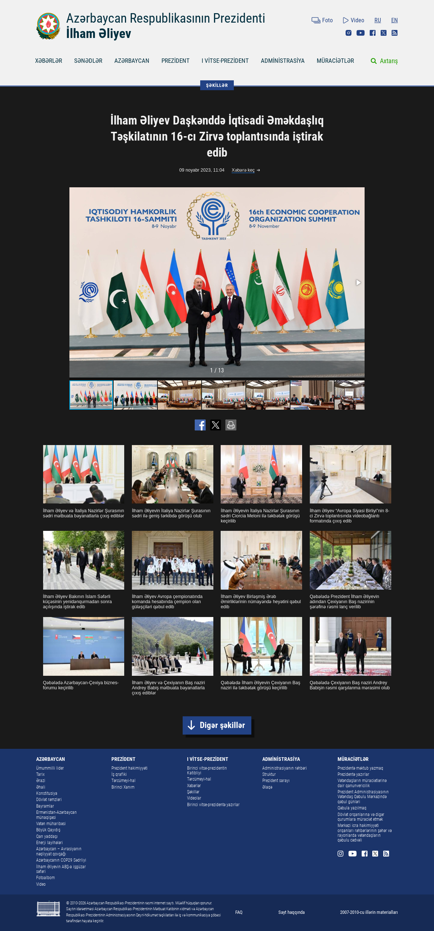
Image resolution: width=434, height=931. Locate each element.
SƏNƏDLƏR (88, 60)
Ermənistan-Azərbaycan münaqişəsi (56, 815)
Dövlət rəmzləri (49, 799)
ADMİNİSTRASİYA (283, 60)
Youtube (361, 33)
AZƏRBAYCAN (131, 60)
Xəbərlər (194, 785)
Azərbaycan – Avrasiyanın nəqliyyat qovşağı (58, 851)
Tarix (40, 774)
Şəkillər (193, 791)
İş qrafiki (119, 774)
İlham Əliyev (98, 33)
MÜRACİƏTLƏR (335, 60)
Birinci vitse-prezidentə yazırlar (213, 804)
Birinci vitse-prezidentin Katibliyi (207, 770)
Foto (327, 20)
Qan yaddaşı (47, 836)
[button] (358, 282)
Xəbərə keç (243, 170)
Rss (394, 33)
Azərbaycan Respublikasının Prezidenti (165, 18)
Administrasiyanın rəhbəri (284, 768)
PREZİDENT (175, 60)
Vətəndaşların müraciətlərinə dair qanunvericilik (362, 783)
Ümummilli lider (50, 768)
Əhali (40, 787)
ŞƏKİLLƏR (217, 85)
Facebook (373, 33)
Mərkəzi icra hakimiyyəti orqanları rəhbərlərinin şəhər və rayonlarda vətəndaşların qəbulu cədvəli (365, 833)
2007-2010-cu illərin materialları (369, 912)
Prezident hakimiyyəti (129, 768)
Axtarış (389, 61)
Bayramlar (45, 806)
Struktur (269, 774)
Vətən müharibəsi (51, 823)
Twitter (384, 33)
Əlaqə (267, 787)
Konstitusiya (46, 793)
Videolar (194, 798)
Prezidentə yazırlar (353, 774)
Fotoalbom (45, 877)
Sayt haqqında (291, 912)
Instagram (348, 33)
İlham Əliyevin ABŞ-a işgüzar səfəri (61, 869)
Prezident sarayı (276, 780)
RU (377, 20)
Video (357, 20)
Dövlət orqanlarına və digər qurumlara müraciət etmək (361, 817)
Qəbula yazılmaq (352, 808)
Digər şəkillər (222, 725)
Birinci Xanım (122, 787)
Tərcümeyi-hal (123, 780)
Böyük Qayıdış (48, 829)
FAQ (239, 912)
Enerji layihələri (49, 842)
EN (394, 20)
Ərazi (40, 780)
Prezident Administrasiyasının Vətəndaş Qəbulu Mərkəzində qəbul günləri (363, 796)
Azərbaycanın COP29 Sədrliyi (61, 860)
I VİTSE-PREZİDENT (225, 60)
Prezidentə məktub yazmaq (360, 768)
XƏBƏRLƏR (48, 60)
